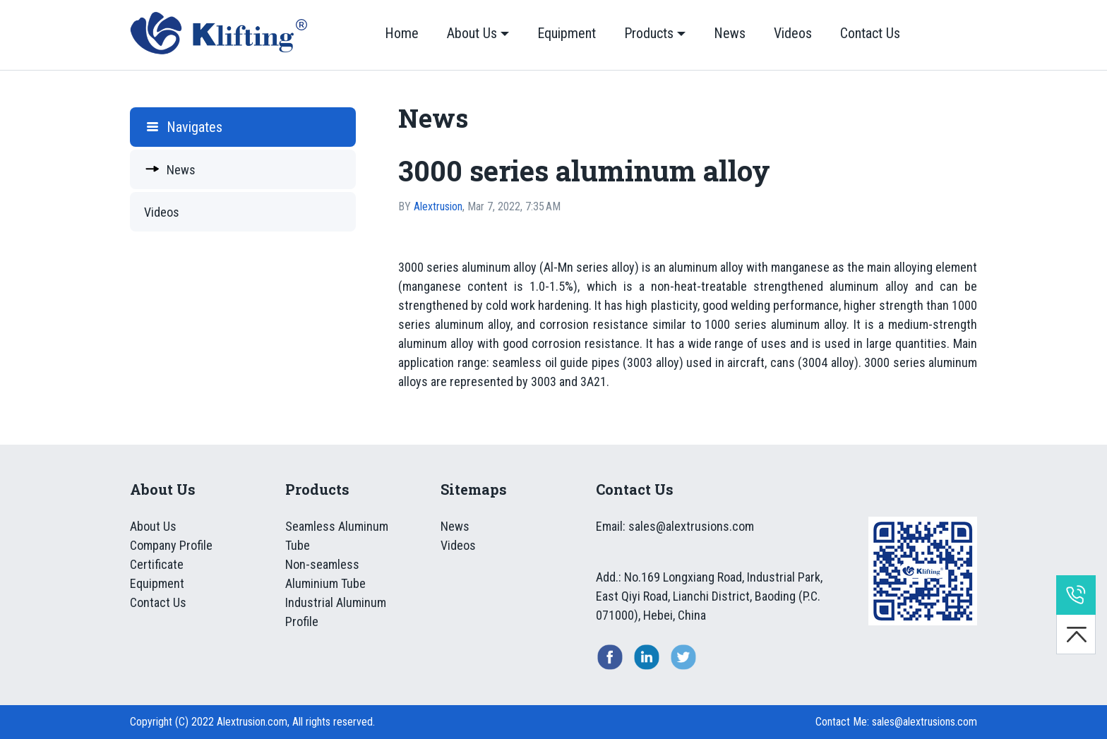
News (730, 33)
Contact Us (870, 33)
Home (402, 33)
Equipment (566, 33)
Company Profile (171, 545)
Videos (793, 33)
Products (649, 33)
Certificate (157, 564)
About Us (472, 33)
